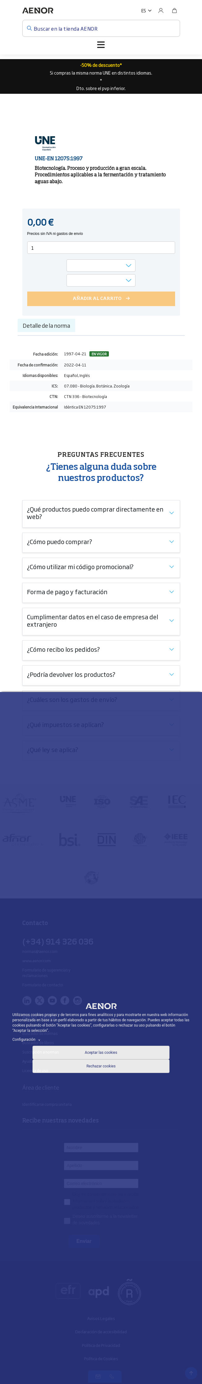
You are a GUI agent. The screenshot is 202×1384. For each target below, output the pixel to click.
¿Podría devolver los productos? (71, 674)
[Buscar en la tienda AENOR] (101, 28)
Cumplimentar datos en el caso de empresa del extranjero (92, 620)
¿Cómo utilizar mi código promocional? (80, 566)
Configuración (27, 1039)
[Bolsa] (174, 10)
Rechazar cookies (100, 1066)
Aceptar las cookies (101, 1052)
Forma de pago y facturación (67, 591)
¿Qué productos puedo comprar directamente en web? (95, 512)
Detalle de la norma (46, 325)
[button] (146, 10)
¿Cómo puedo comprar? (59, 541)
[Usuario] (160, 10)
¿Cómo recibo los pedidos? (63, 649)
